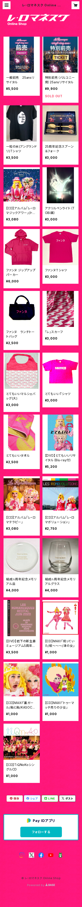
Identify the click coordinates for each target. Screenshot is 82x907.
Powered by (41, 885)
